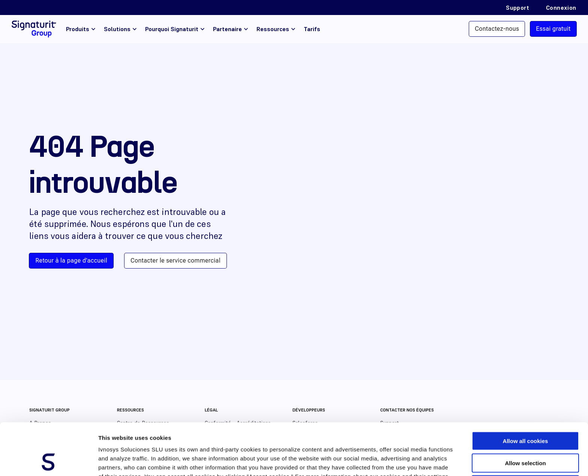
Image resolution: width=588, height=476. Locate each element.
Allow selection (525, 414)
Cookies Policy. (142, 437)
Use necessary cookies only (525, 436)
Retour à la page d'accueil (71, 260)
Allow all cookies (525, 392)
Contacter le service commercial (175, 260)
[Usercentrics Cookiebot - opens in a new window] (48, 461)
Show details (393, 461)
